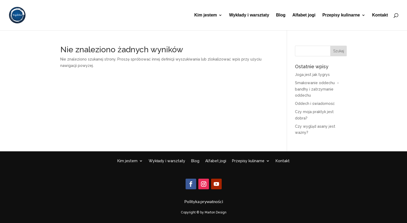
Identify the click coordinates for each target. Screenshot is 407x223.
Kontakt (380, 15)
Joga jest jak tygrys (312, 74)
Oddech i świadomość (315, 103)
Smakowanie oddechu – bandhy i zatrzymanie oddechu (317, 89)
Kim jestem (205, 15)
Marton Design (215, 212)
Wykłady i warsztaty (249, 15)
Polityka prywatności (203, 201)
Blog (281, 15)
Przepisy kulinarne (341, 15)
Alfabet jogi (303, 15)
